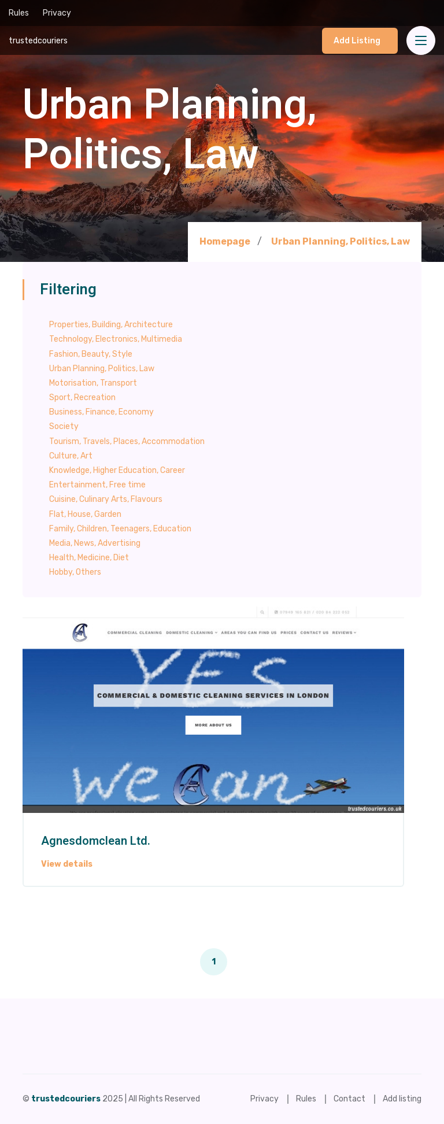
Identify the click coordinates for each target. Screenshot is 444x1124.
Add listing (357, 41)
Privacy (57, 13)
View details (66, 864)
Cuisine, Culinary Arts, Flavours (105, 499)
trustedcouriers (38, 41)
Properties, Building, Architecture (111, 325)
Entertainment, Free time (97, 485)
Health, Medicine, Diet (89, 558)
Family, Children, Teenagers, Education (120, 529)
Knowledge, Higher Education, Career (117, 470)
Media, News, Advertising (94, 543)
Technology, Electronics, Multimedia (115, 339)
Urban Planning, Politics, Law (340, 241)
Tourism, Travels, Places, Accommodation (127, 441)
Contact (349, 1099)
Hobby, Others (75, 572)
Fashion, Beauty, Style (90, 354)
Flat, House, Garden (85, 514)
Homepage (224, 241)
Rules (19, 13)
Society (64, 426)
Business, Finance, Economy (101, 412)
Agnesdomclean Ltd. (95, 841)
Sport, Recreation (82, 397)
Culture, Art (70, 456)
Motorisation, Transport (93, 383)
